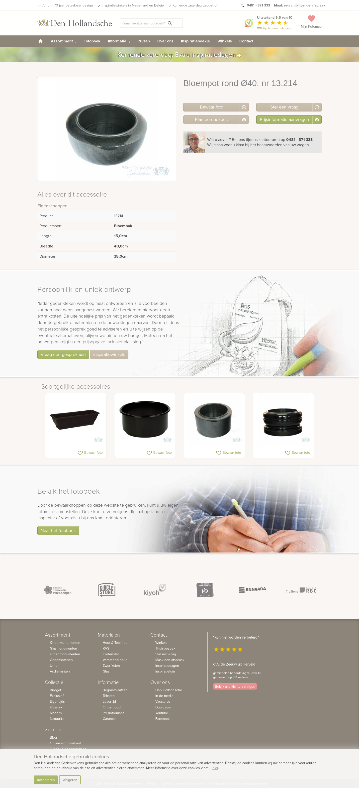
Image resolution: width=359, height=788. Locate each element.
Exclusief (57, 695)
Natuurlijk (57, 718)
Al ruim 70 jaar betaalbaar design (67, 5)
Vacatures (163, 701)
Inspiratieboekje (195, 41)
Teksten (109, 695)
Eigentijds (57, 701)
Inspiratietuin (165, 671)
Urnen (55, 665)
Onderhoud (112, 707)
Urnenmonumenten (65, 654)
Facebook (163, 718)
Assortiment (63, 41)
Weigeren (70, 779)
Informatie (119, 41)
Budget (55, 689)
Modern (56, 712)
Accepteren (46, 779)
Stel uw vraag (165, 654)
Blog (53, 737)
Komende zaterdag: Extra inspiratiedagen (179, 54)
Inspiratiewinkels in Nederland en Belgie (133, 5)
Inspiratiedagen (167, 665)
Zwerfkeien (111, 665)
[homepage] (40, 41)
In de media (164, 695)
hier (215, 767)
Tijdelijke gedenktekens (68, 748)
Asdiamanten (60, 671)
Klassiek (56, 707)
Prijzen (143, 41)
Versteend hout (115, 659)
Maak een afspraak (169, 659)
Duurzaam (163, 707)
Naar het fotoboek (58, 530)
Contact (246, 41)
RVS (106, 648)
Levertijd (109, 701)
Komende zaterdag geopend (195, 5)
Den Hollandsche (168, 689)
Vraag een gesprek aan (63, 354)
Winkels (224, 41)
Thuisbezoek (165, 648)
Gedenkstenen (61, 659)
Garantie (109, 718)
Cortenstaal (111, 654)
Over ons (165, 41)
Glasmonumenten (63, 648)
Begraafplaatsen (115, 689)
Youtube (161, 712)
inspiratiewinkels (109, 354)
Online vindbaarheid (65, 743)
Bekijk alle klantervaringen (235, 686)
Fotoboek (92, 41)
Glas (106, 671)
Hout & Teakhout (115, 642)
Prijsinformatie (113, 712)
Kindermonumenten (65, 642)
